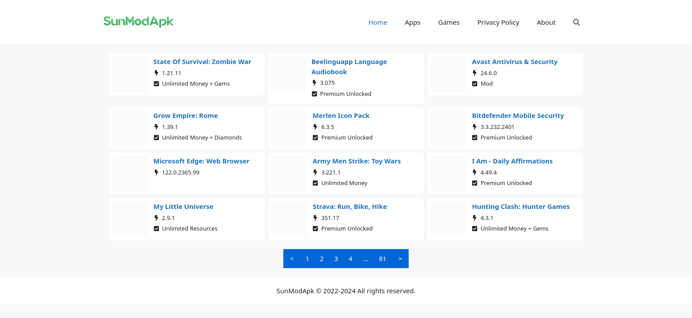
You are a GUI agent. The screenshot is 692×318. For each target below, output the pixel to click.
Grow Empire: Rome (186, 115)
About (546, 22)
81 (383, 258)
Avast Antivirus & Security (514, 61)
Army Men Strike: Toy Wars (356, 160)
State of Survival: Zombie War (203, 61)
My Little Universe (184, 206)
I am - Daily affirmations (512, 160)
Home (378, 22)
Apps (413, 22)
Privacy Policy (498, 22)
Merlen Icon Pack (340, 115)
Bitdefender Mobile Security (518, 115)
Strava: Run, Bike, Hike (349, 206)
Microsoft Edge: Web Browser (202, 160)
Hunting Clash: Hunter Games (521, 206)
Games (449, 22)
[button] (576, 22)
